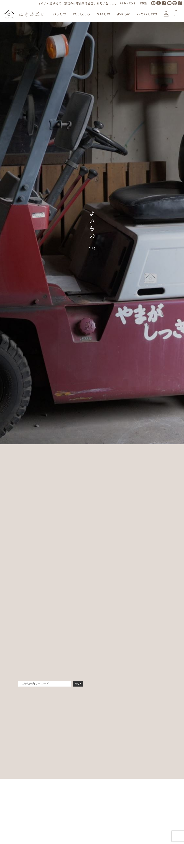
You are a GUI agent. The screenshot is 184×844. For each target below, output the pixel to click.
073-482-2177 (130, 3)
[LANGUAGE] (142, 3)
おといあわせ (147, 14)
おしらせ (60, 14)
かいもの (103, 14)
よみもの (124, 14)
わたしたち (81, 14)
